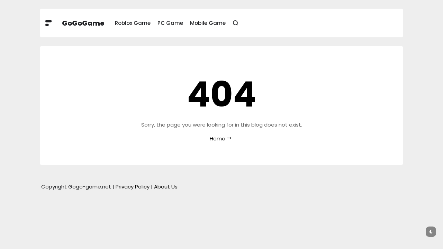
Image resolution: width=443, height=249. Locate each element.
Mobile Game (208, 23)
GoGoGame (83, 23)
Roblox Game (133, 23)
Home (217, 138)
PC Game (170, 23)
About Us (166, 186)
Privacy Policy (133, 186)
